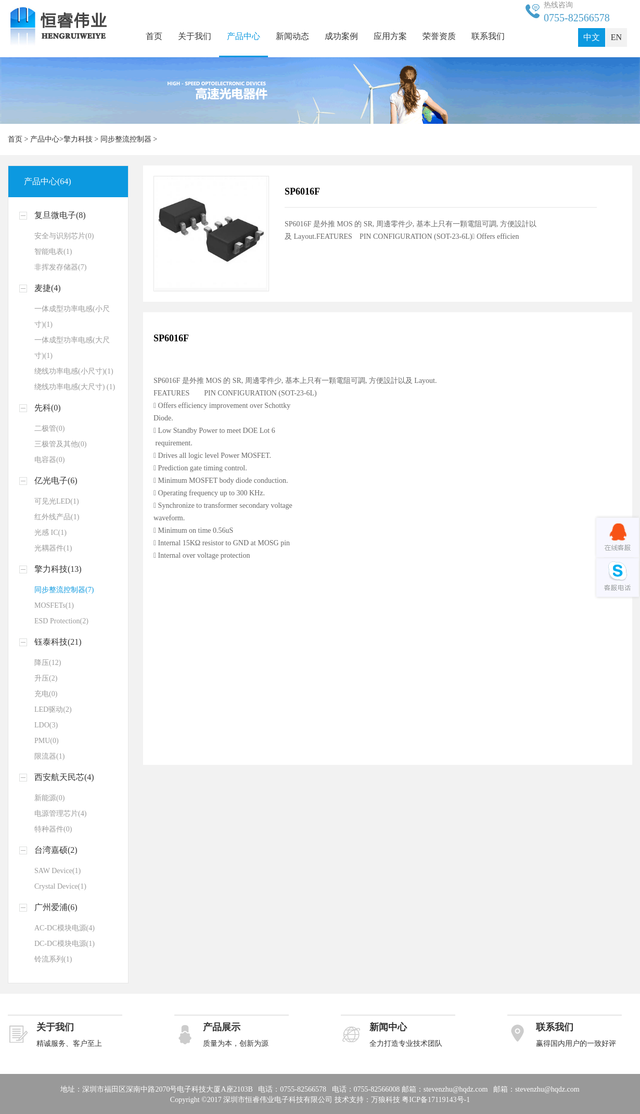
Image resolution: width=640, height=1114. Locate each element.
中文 (591, 37)
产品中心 (243, 36)
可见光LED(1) (56, 501)
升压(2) (45, 678)
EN (616, 37)
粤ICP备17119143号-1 (436, 1100)
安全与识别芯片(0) (64, 236)
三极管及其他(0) (60, 444)
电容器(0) (49, 460)
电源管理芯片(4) (60, 813)
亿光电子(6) (56, 480)
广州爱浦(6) (56, 907)
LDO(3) (46, 725)
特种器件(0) (53, 829)
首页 (154, 36)
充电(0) (45, 694)
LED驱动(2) (53, 709)
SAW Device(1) (57, 871)
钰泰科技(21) (58, 641)
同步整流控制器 (125, 139)
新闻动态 (292, 36)
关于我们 (194, 36)
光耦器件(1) (53, 548)
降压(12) (47, 663)
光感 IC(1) (50, 532)
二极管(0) (49, 428)
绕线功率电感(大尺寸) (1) (74, 387)
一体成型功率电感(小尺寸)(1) (72, 316)
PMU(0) (46, 741)
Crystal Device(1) (60, 886)
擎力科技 (78, 139)
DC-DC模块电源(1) (64, 943)
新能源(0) (49, 798)
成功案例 (341, 36)
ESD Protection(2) (61, 621)
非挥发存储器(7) (60, 267)
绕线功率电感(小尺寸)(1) (73, 371)
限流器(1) (49, 756)
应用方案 (390, 36)
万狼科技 (385, 1100)
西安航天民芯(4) (64, 777)
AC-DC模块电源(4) (64, 928)
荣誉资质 (439, 36)
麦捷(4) (47, 288)
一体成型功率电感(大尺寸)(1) (72, 348)
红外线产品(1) (56, 517)
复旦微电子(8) (60, 215)
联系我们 (488, 36)
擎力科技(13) (58, 569)
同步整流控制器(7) (64, 590)
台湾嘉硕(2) (56, 850)
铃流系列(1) (53, 959)
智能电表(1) (53, 251)
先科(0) (47, 407)
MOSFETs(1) (54, 605)
